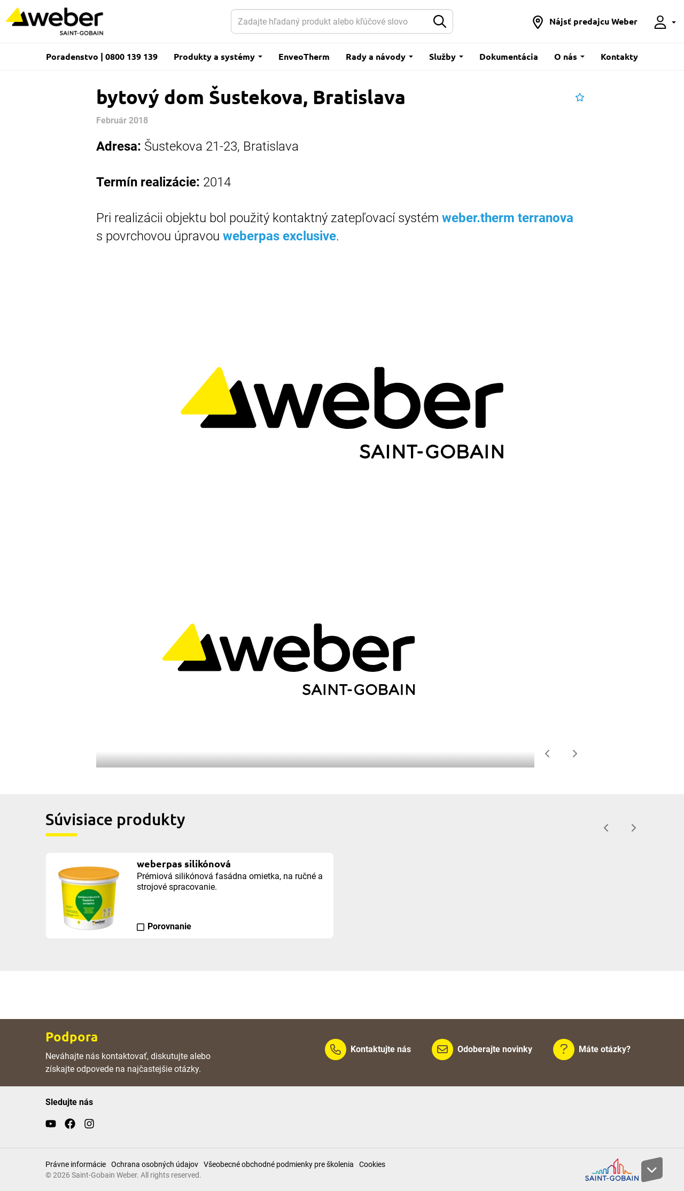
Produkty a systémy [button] (218, 56)
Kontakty (619, 56)
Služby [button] (446, 56)
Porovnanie (169, 926)
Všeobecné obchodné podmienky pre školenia (279, 1164)
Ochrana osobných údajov (154, 1164)
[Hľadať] (329, 21)
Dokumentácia (508, 56)
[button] (584, 21)
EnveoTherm (304, 56)
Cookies (372, 1164)
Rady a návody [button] (379, 56)
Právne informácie (75, 1164)
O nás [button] (569, 56)
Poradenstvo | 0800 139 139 (102, 56)
